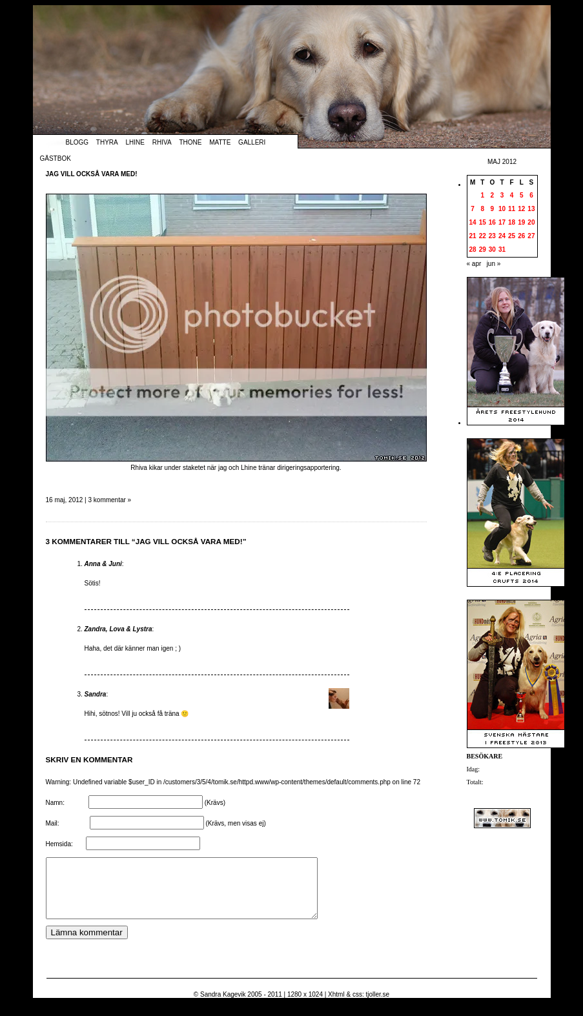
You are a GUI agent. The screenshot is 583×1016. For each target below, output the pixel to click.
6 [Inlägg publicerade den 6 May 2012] (531, 195)
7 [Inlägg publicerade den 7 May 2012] (473, 208)
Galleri (251, 142)
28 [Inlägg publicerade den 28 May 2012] (472, 249)
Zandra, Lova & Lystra (118, 629)
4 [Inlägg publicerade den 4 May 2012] (512, 195)
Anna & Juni (103, 563)
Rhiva (162, 142)
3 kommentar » (109, 499)
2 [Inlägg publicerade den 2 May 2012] (493, 195)
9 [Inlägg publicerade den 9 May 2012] (493, 208)
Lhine (135, 142)
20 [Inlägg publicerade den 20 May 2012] (531, 222)
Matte (219, 142)
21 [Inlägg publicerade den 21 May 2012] (472, 235)
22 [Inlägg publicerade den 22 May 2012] (482, 235)
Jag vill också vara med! (92, 174)
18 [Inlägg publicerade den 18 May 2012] (511, 222)
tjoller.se (377, 1006)
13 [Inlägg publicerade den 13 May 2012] (531, 208)
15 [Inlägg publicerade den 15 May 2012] (482, 222)
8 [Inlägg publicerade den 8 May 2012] (482, 208)
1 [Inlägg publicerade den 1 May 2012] (482, 195)
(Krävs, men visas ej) (235, 823)
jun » (494, 263)
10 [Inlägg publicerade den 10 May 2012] (502, 208)
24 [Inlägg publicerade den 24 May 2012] (502, 235)
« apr (474, 263)
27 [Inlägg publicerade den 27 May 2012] (531, 235)
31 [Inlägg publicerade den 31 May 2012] (502, 249)
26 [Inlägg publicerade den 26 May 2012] (521, 235)
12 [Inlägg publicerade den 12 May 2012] (521, 208)
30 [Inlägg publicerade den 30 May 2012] (492, 249)
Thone (190, 142)
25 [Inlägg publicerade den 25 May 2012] (511, 235)
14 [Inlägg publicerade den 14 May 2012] (472, 222)
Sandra (96, 694)
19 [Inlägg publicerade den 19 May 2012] (521, 222)
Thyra (107, 142)
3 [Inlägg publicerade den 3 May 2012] (502, 195)
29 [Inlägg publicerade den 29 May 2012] (482, 249)
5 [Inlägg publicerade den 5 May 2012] (522, 195)
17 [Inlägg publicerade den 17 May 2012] (502, 222)
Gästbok (55, 158)
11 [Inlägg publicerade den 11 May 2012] (511, 208)
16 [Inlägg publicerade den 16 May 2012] (492, 222)
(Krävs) (215, 802)
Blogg (77, 142)
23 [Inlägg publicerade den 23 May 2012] (492, 235)
